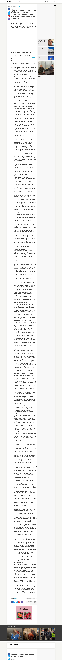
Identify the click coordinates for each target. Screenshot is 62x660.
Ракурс (15, 598)
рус (51, 1)
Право (20, 1)
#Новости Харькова (33, 604)
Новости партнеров (13, 644)
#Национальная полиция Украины (32, 602)
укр (50, 1)
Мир (28, 1)
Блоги (31, 1)
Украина (24, 1)
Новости (16, 1)
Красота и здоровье (37, 1)
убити (33, 57)
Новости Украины (13, 6)
